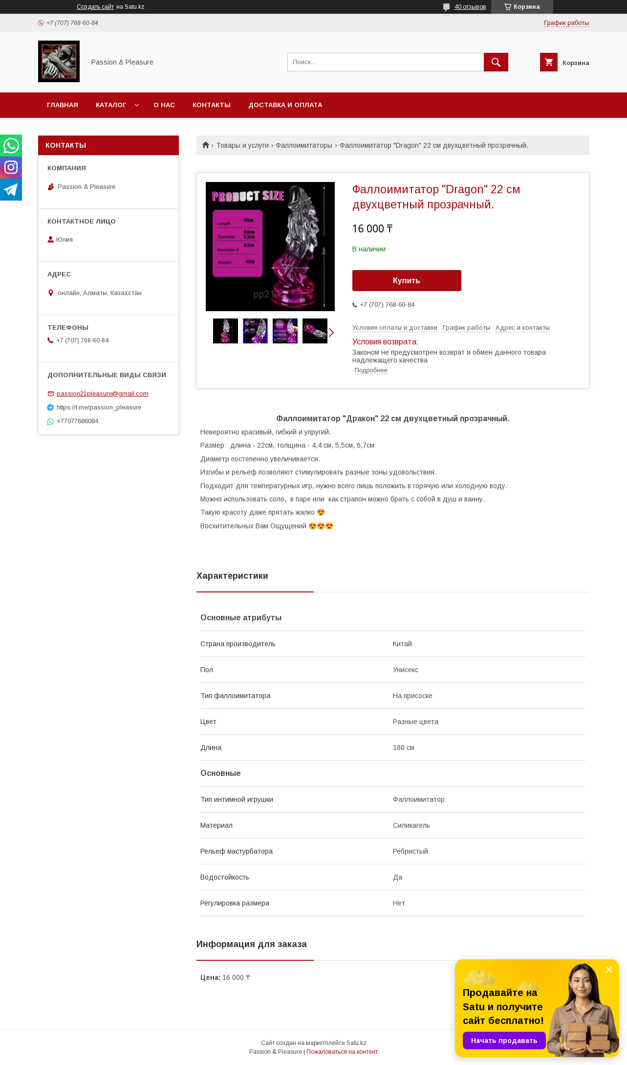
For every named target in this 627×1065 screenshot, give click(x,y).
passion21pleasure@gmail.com (103, 393)
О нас (164, 105)
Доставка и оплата (285, 105)
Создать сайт (95, 6)
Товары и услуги (242, 145)
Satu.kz (356, 1043)
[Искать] (496, 62)
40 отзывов (470, 6)
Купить (406, 280)
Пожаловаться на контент (342, 1051)
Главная (62, 105)
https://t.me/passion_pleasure (99, 407)
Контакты (212, 105)
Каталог (111, 105)
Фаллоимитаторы (304, 145)
